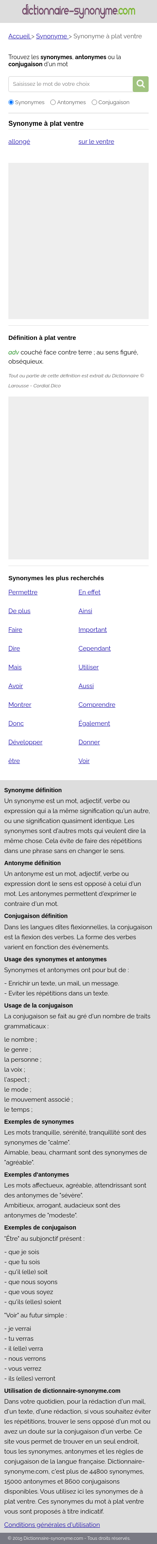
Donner (89, 742)
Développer (25, 742)
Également (94, 723)
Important (92, 630)
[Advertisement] (78, 241)
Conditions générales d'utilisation (52, 1525)
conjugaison (25, 64)
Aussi (86, 686)
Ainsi (85, 611)
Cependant (94, 648)
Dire (14, 648)
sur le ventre (96, 141)
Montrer (19, 704)
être (14, 761)
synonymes (56, 57)
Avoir (15, 686)
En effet (89, 592)
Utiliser (88, 667)
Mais (15, 667)
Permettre (23, 592)
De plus (19, 611)
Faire (15, 630)
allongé (19, 141)
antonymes (90, 57)
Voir (84, 761)
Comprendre (96, 704)
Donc (16, 723)
